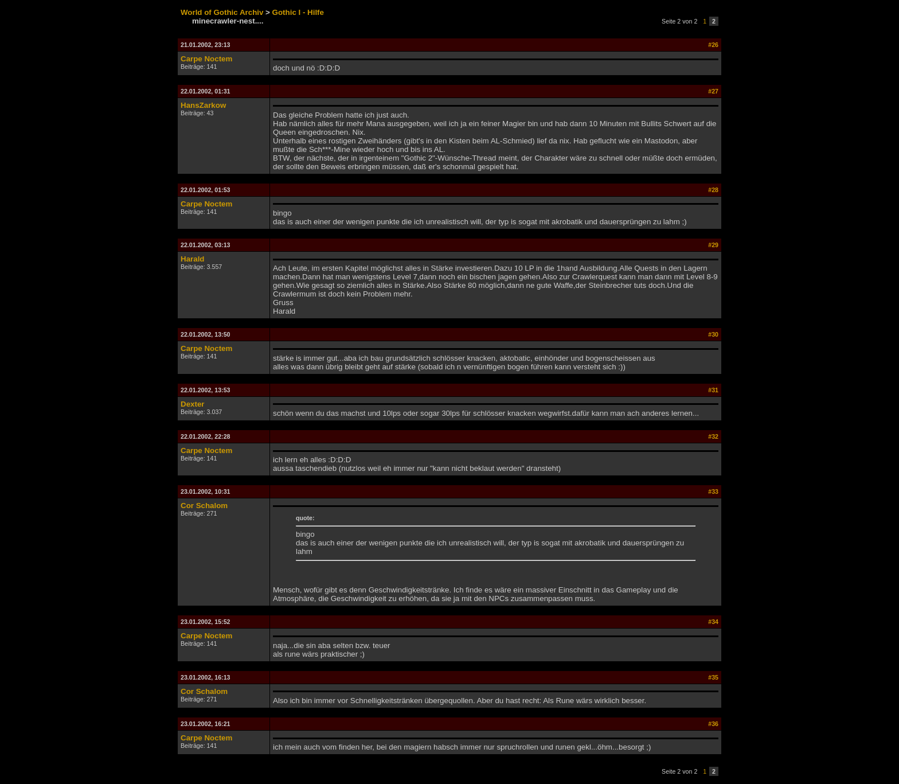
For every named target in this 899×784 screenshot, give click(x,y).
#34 (713, 621)
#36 (713, 723)
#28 (713, 189)
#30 (713, 334)
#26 (713, 44)
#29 (713, 244)
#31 (713, 390)
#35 (713, 677)
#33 (713, 491)
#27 (713, 91)
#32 (713, 436)
